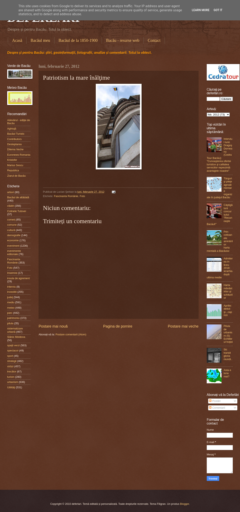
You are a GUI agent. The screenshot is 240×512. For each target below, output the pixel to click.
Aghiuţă (11, 128)
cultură (11, 230)
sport (10, 355)
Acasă (17, 40)
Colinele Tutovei (16, 211)
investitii (12, 291)
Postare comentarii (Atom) (70, 334)
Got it (217, 10)
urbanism (12, 382)
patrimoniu (13, 318)
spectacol (12, 350)
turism (10, 376)
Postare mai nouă (53, 326)
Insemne (12, 272)
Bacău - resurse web (122, 40)
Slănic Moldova (16, 336)
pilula (10, 323)
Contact (154, 40)
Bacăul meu (40, 40)
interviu (11, 286)
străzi (10, 366)
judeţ (10, 297)
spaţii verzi (13, 345)
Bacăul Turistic (15, 133)
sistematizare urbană (15, 330)
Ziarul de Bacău (16, 175)
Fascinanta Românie (66, 196)
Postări (214, 400)
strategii (11, 361)
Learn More (200, 10)
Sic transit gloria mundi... (228, 356)
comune (12, 224)
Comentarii (217, 407)
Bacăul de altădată (18, 197)
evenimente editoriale (14, 252)
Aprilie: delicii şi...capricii (228, 310)
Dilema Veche (15, 149)
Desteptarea (14, 144)
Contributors (14, 139)
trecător (11, 371)
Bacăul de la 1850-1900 (78, 40)
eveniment (13, 245)
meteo (11, 307)
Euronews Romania (18, 154)
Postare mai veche (183, 326)
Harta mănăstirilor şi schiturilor (228, 291)
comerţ (11, 219)
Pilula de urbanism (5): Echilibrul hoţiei (228, 333)
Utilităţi (11, 387)
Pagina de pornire (117, 326)
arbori (10, 192)
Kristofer (12, 159)
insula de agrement (18, 278)
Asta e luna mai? (227, 373)
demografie (13, 235)
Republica (13, 170)
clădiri (10, 205)
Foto (82, 196)
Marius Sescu (15, 165)
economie (13, 240)
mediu (10, 302)
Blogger (184, 503)
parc (9, 312)
